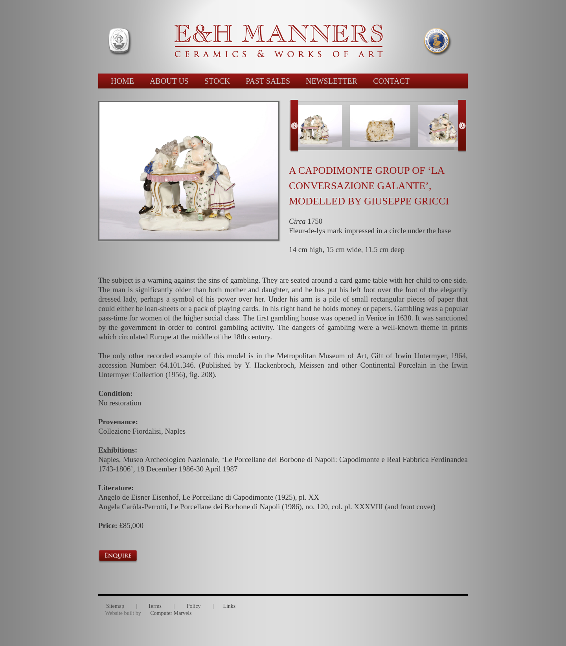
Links (229, 606)
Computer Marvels (170, 613)
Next (462, 126)
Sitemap (115, 606)
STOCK (217, 81)
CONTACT (391, 81)
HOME (122, 81)
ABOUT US (169, 81)
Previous (294, 126)
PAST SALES (268, 81)
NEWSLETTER (331, 81)
